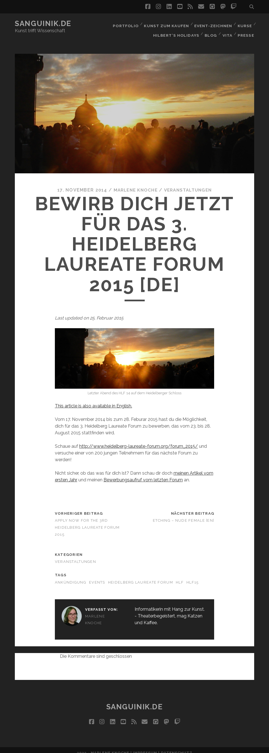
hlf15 (192, 576)
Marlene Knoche (134, 183)
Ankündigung (70, 576)
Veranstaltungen (188, 183)
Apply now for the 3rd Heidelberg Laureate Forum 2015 (87, 521)
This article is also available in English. (93, 399)
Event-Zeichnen (212, 24)
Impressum (145, 747)
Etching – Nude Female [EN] (183, 514)
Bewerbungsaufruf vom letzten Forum (143, 473)
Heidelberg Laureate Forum (140, 576)
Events (97, 576)
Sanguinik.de (43, 23)
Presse (246, 31)
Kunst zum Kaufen (165, 24)
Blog (210, 31)
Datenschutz (176, 747)
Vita (227, 31)
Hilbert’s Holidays (175, 31)
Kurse (244, 24)
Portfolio (125, 24)
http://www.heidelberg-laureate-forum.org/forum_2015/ (138, 440)
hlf (180, 576)
